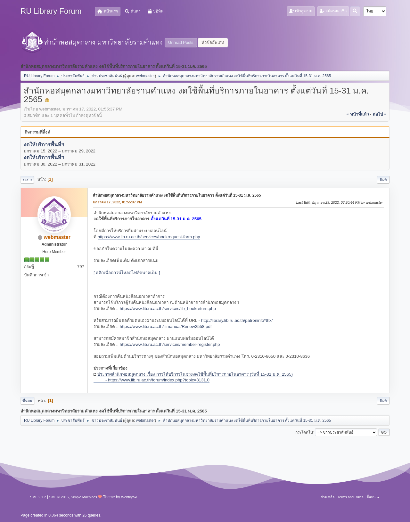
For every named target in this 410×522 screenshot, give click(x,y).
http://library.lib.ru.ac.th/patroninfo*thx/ (237, 320)
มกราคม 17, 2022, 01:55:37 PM (117, 202)
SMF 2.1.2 (38, 497)
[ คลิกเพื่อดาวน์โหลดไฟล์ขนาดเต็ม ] (127, 272)
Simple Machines (84, 497)
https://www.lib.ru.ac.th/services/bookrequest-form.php (149, 236)
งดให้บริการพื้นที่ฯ (44, 144)
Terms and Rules (351, 497)
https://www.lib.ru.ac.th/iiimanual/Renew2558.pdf (166, 326)
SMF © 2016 (59, 497)
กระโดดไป (304, 432)
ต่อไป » (379, 114)
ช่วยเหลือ (327, 497)
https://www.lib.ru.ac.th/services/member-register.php (170, 344)
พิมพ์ (383, 180)
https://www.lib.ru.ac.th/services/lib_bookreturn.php (168, 308)
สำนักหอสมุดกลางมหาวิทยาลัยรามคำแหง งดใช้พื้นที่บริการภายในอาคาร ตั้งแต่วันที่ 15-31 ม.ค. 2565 (177, 195)
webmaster (145, 76)
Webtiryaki (129, 497)
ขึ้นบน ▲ (373, 497)
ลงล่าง (27, 180)
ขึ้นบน (27, 401)
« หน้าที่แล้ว (358, 114)
